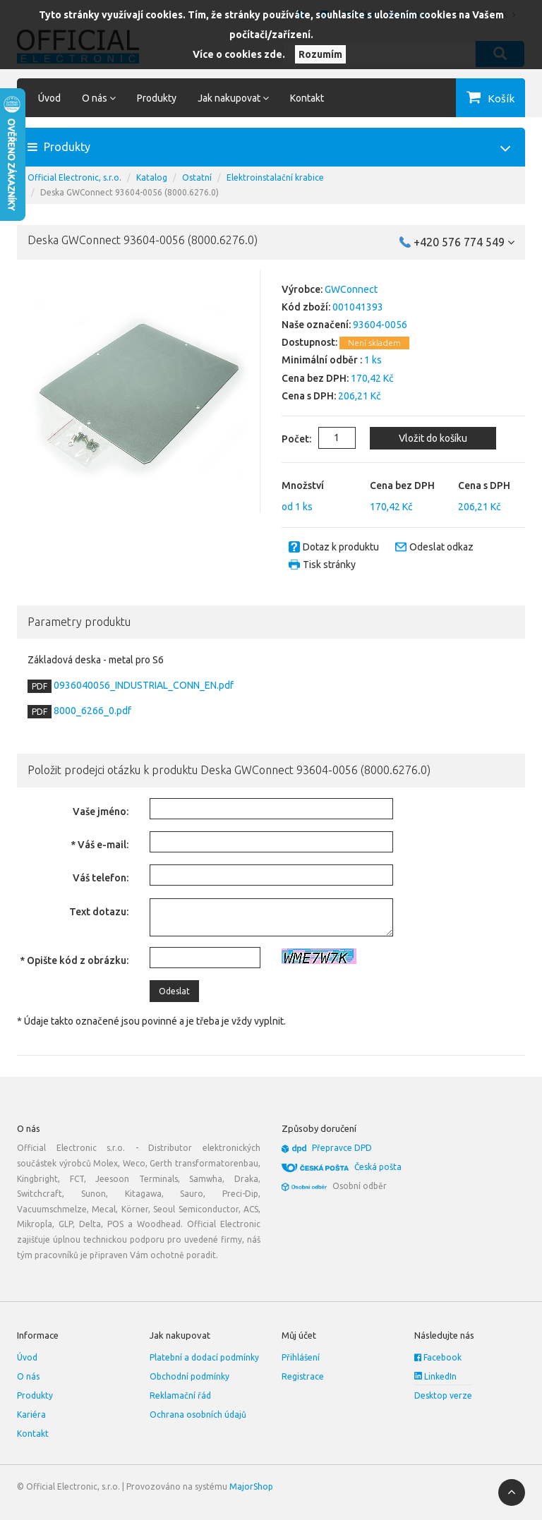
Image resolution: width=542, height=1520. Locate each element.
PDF (39, 686)
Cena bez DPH (402, 485)
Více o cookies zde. (239, 54)
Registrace (303, 1376)
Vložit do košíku (432, 438)
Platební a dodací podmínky (204, 1357)
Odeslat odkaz (441, 547)
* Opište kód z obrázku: (74, 960)
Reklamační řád (180, 1395)
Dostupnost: (309, 342)
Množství (303, 485)
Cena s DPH (484, 485)
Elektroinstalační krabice (275, 177)
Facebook (438, 1357)
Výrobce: (302, 289)
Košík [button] (501, 98)
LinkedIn (435, 1376)
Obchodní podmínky (189, 1376)
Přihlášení (301, 1357)
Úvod (49, 98)
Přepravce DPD (342, 1147)
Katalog (151, 177)
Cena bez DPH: (315, 378)
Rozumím (320, 54)
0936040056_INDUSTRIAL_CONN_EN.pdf (143, 685)
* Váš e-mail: (99, 844)
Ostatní (197, 177)
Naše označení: (316, 324)
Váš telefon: (100, 877)
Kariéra (31, 1414)
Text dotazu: (98, 911)
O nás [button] (99, 98)
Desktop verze (443, 1395)
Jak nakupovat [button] (233, 98)
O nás (28, 1376)
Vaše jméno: (100, 811)
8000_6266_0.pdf (91, 710)
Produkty (156, 98)
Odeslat (174, 991)
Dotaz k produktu (341, 547)
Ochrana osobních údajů (198, 1414)
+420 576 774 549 (464, 242)
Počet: (286, 439)
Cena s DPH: (309, 396)
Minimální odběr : (322, 360)
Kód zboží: (306, 307)
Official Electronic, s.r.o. (74, 177)
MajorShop (251, 1486)
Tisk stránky (329, 564)
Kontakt (307, 98)
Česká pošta (378, 1166)
